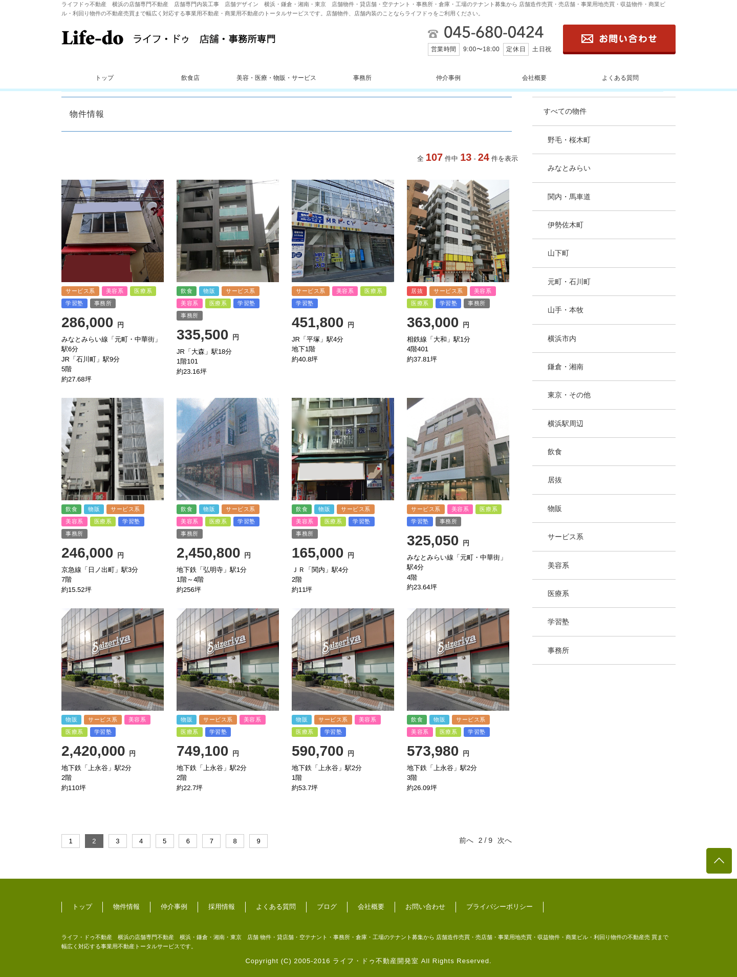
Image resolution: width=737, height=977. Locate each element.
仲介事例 (448, 77)
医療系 (558, 593)
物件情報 (126, 906)
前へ (466, 840)
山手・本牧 (565, 310)
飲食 (555, 452)
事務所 (362, 77)
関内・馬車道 (569, 197)
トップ (104, 77)
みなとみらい (569, 168)
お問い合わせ (425, 906)
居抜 (555, 480)
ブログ (327, 906)
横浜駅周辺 (565, 423)
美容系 (558, 565)
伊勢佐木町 (565, 225)
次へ (504, 840)
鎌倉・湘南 (565, 367)
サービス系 (565, 537)
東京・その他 (569, 395)
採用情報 (221, 906)
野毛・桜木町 (569, 140)
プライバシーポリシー (499, 906)
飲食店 (190, 77)
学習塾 (558, 622)
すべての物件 (565, 111)
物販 (555, 508)
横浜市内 (562, 338)
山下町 (558, 253)
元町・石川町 (569, 282)
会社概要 (534, 77)
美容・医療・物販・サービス (276, 77)
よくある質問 (620, 77)
